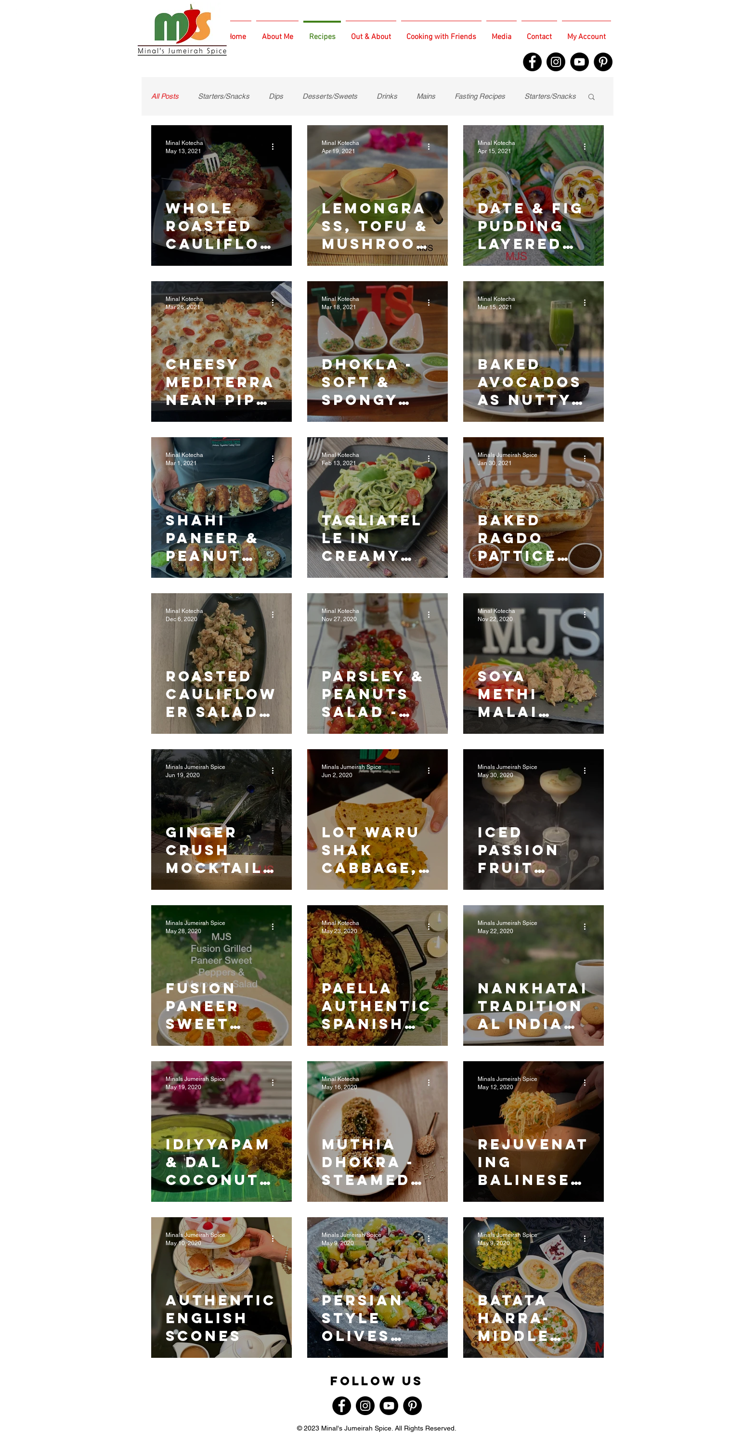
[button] (591, 97)
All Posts (165, 96)
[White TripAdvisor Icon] (68, 11)
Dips (276, 96)
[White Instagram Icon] (51, 11)
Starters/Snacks (223, 96)
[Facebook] (532, 61)
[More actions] (276, 146)
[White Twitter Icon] (33, 11)
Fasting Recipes (480, 96)
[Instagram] (556, 61)
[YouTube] (579, 61)
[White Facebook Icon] (16, 11)
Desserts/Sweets (329, 96)
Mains (426, 96)
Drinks (387, 96)
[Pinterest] (603, 61)
